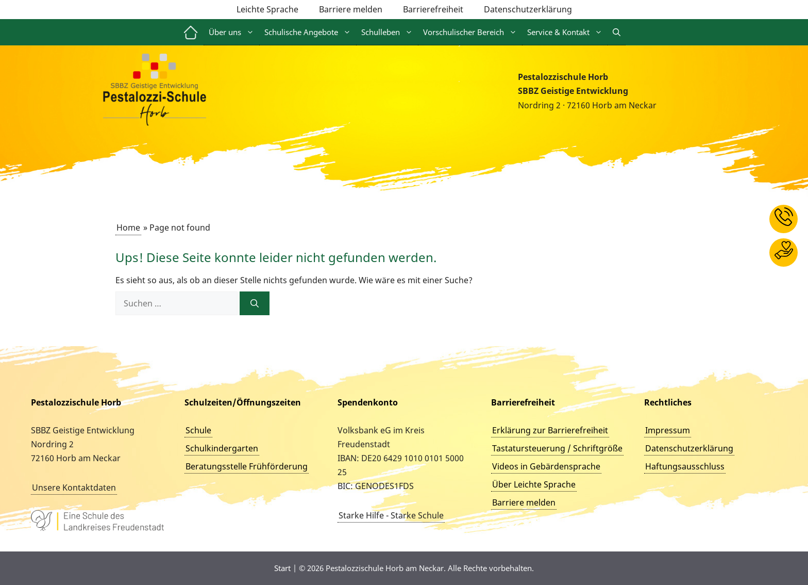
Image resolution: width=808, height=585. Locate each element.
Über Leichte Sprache (534, 484)
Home (128, 227)
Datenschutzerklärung (528, 9)
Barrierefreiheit (433, 9)
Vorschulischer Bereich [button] (472, 32)
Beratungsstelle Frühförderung (247, 466)
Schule (198, 430)
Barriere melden (350, 9)
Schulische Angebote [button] (310, 32)
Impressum (667, 430)
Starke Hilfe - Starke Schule (391, 515)
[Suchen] (255, 303)
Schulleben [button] (389, 32)
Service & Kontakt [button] (567, 32)
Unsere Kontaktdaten (74, 487)
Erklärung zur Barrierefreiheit (550, 430)
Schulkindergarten (222, 448)
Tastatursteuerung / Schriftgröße (557, 448)
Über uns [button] (234, 32)
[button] (617, 32)
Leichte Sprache (267, 9)
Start (282, 568)
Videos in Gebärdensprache (546, 466)
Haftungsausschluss (685, 466)
